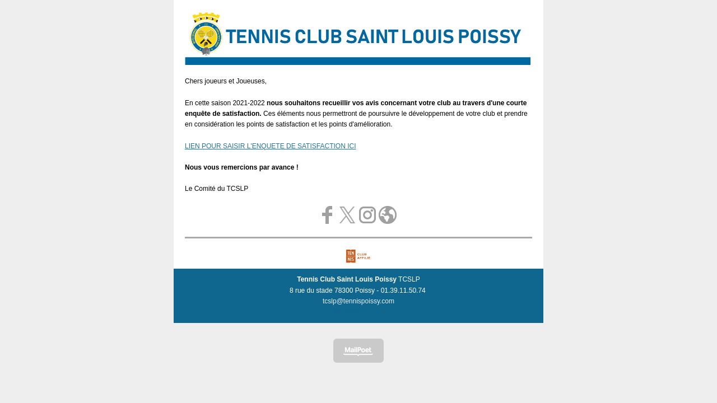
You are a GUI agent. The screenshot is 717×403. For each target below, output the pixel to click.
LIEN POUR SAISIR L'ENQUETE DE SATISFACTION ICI (270, 146)
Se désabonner (357, 312)
